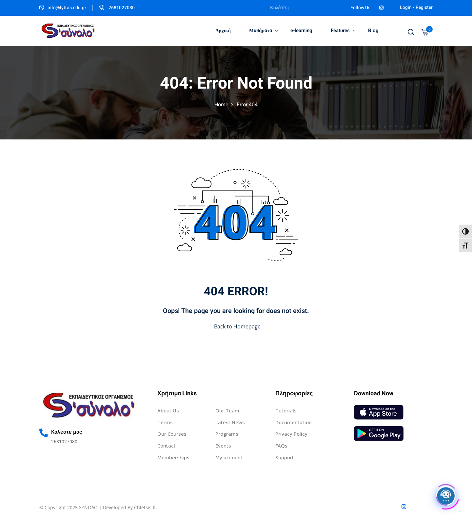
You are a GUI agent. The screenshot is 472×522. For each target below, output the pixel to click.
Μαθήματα (263, 30)
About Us (168, 410)
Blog (373, 30)
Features (343, 30)
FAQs (281, 445)
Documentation (293, 422)
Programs (226, 433)
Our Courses (172, 433)
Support (284, 457)
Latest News (230, 422)
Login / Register (416, 7)
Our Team (227, 410)
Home (221, 105)
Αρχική (223, 30)
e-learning (301, 30)
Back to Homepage (236, 326)
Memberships (173, 457)
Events (223, 445)
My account (229, 457)
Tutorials (286, 410)
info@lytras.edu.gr (62, 7)
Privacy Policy (291, 433)
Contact (166, 445)
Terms (165, 422)
